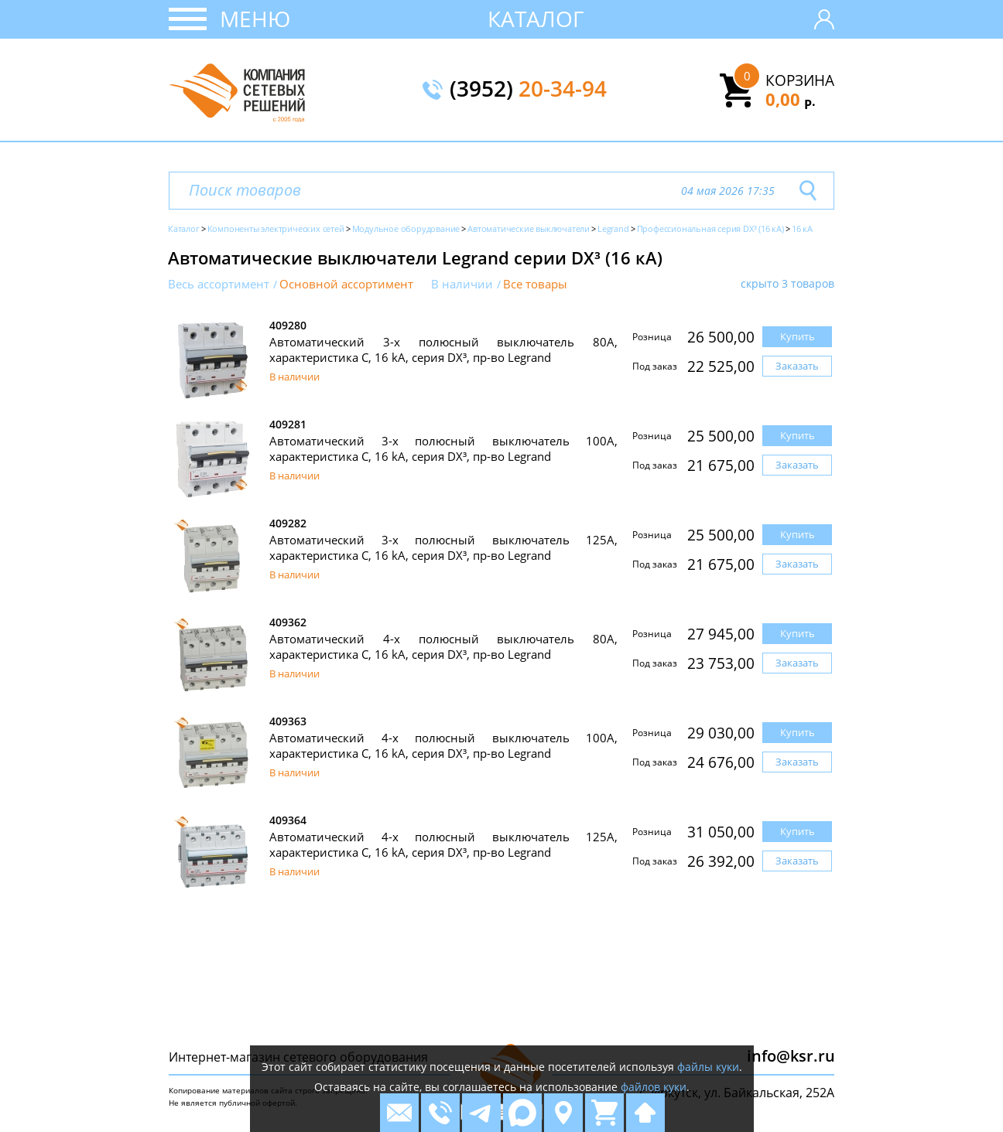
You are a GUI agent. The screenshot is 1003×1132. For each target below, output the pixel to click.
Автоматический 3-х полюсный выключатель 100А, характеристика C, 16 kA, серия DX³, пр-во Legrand (443, 448)
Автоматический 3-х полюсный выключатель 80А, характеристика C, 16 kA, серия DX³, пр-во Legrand (443, 349)
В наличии (462, 284)
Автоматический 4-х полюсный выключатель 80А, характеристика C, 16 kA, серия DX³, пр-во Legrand (443, 646)
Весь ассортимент (218, 284)
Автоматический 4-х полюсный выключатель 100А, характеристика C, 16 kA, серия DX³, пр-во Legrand (443, 745)
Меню (255, 19)
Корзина (799, 80)
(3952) (528, 90)
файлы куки (708, 1066)
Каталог (536, 19)
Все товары (535, 284)
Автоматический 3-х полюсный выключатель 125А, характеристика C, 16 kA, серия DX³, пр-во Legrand (443, 547)
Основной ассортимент (346, 284)
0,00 (790, 99)
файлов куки (653, 1086)
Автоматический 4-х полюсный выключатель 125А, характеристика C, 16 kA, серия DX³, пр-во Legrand (443, 844)
